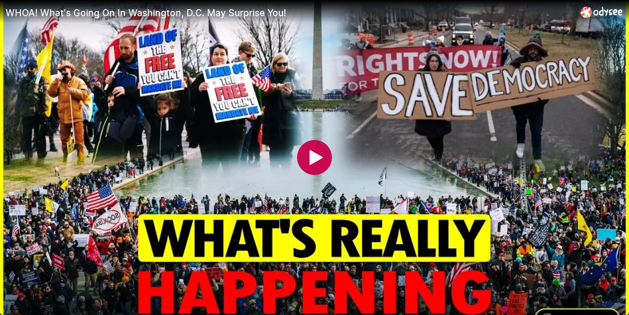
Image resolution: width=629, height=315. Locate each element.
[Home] (601, 12)
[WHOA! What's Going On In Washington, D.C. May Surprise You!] (290, 13)
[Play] (314, 157)
